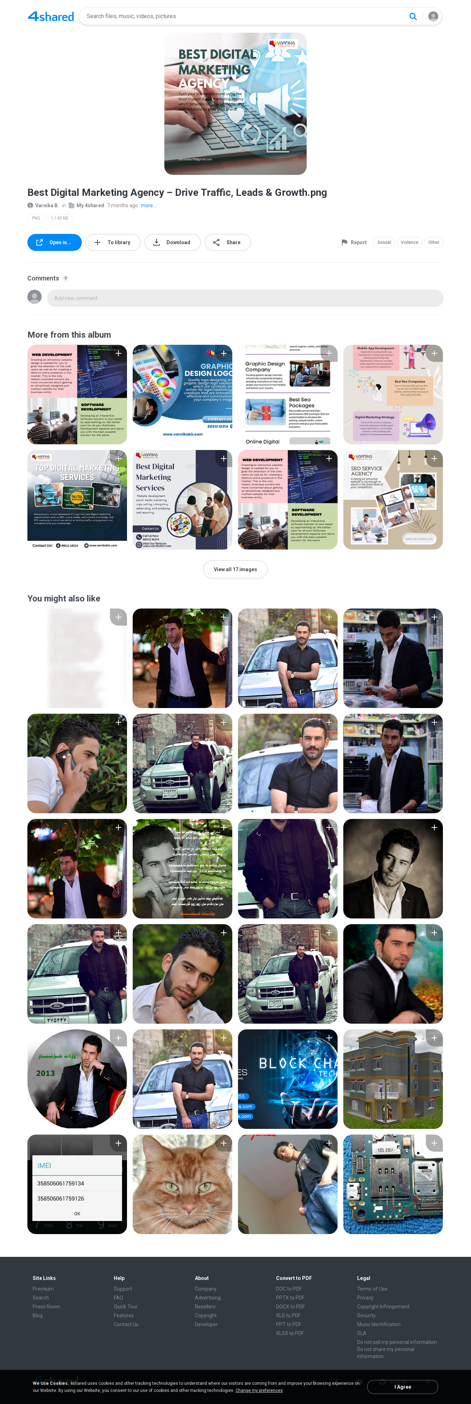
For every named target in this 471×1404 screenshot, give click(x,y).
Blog (38, 1315)
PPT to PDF (288, 1324)
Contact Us (126, 1324)
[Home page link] (51, 16)
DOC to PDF (289, 1289)
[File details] (77, 394)
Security (366, 1315)
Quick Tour (126, 1306)
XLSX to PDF (290, 1333)
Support (123, 1289)
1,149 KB (59, 218)
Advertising (208, 1298)
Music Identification (379, 1324)
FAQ (118, 1298)
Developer (206, 1324)
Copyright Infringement (383, 1306)
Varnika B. (43, 205)
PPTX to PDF (290, 1298)
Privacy (365, 1298)
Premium (43, 1289)
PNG (36, 218)
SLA (361, 1333)
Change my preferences (259, 1390)
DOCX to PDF (290, 1306)
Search (41, 1298)
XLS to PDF (288, 1315)
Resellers (205, 1306)
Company (206, 1289)
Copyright (206, 1315)
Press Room (46, 1306)
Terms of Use (372, 1289)
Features (124, 1315)
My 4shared (86, 205)
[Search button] (413, 16)
